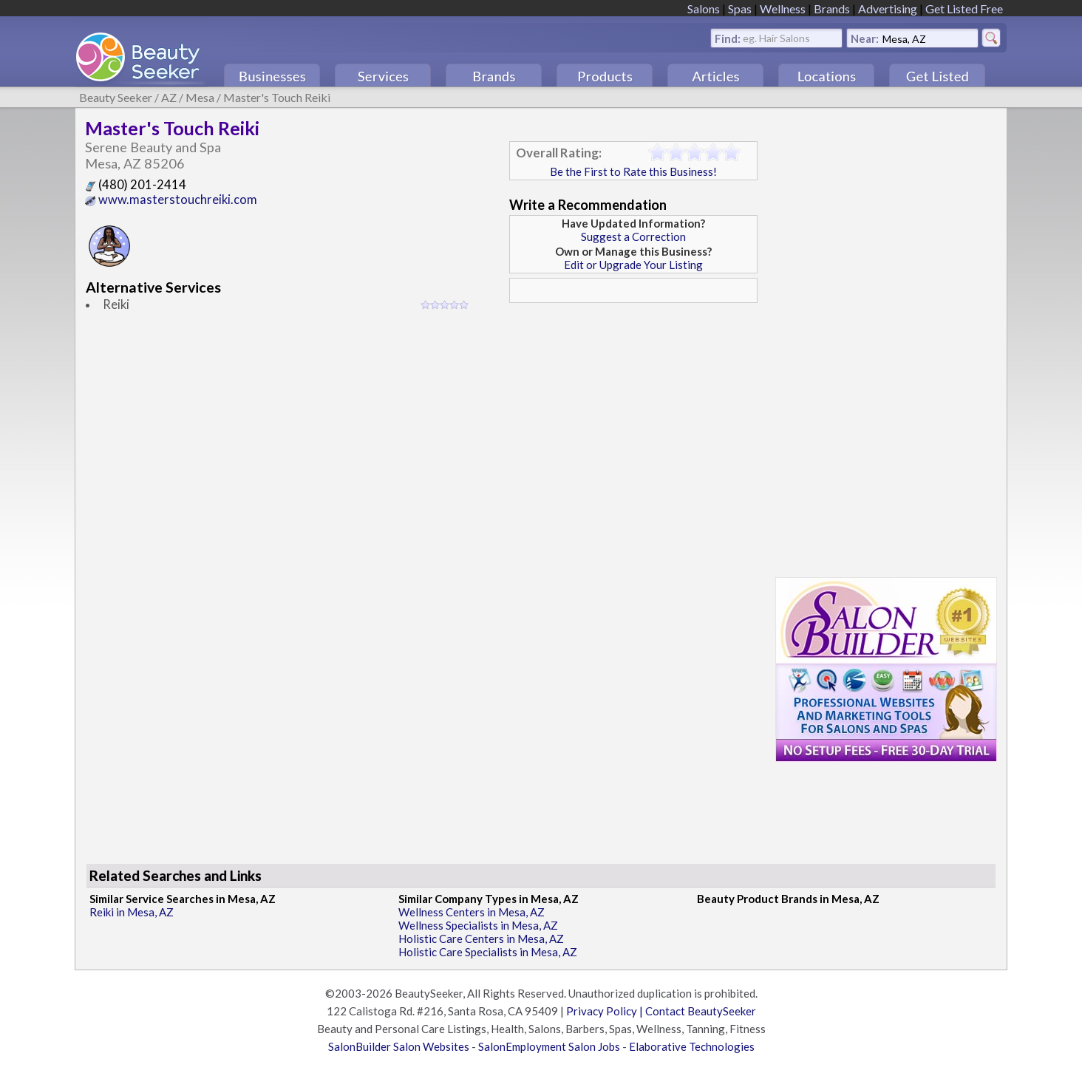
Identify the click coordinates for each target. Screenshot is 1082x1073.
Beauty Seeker (115, 97)
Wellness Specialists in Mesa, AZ (478, 925)
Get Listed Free (964, 8)
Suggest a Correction (633, 236)
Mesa (200, 97)
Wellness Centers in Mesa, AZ (471, 912)
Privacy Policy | (605, 1011)
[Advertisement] (633, 413)
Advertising (887, 8)
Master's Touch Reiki (276, 97)
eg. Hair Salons (776, 37)
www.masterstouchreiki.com (171, 199)
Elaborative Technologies (692, 1046)
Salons (703, 8)
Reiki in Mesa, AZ (131, 912)
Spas (740, 8)
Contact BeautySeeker (700, 1011)
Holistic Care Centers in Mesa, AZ (481, 938)
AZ (169, 97)
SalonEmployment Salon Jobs (549, 1046)
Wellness (783, 8)
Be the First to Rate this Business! (633, 171)
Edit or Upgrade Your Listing (633, 264)
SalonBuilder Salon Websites (398, 1046)
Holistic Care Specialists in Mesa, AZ (487, 951)
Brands (832, 8)
